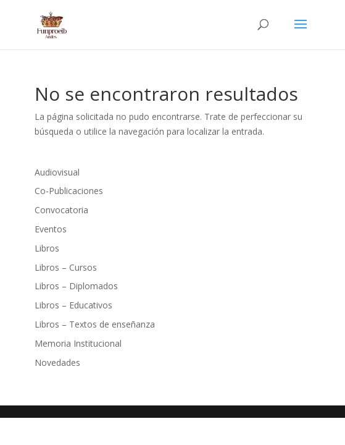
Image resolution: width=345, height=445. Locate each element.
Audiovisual (57, 172)
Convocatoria (61, 210)
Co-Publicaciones (69, 191)
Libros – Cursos (66, 267)
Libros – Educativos (73, 305)
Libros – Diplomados (76, 286)
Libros (47, 248)
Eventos (51, 229)
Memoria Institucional (78, 343)
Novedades (57, 362)
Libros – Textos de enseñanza (95, 324)
